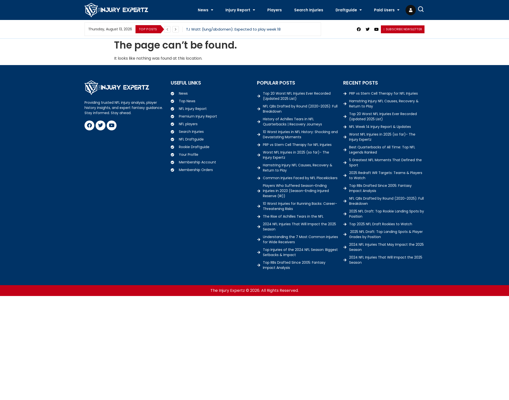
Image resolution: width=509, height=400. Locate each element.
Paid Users (386, 10)
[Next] (175, 29)
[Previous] (167, 29)
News (205, 10)
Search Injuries (308, 10)
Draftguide (349, 10)
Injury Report (240, 10)
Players (274, 10)
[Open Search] (420, 9)
